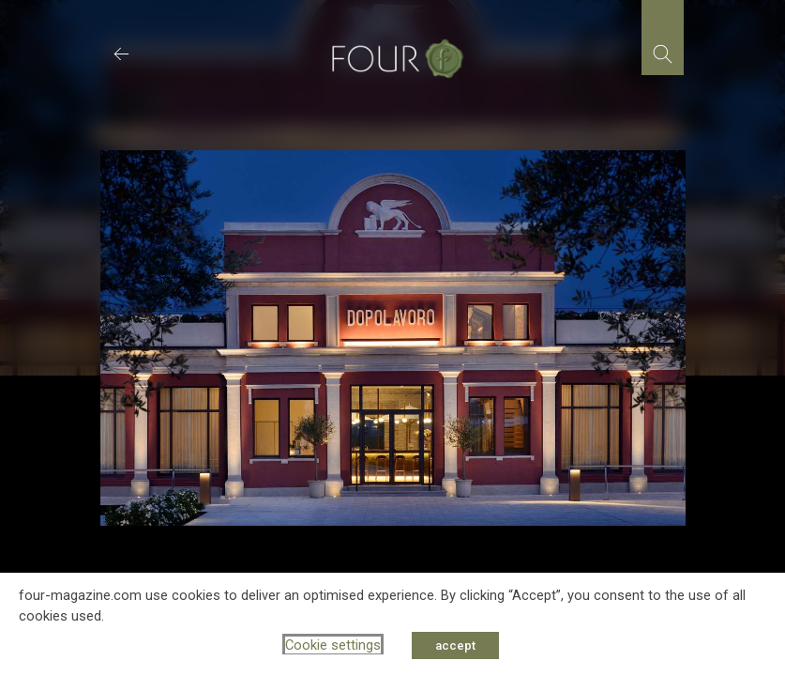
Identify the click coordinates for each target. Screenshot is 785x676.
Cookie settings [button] (333, 645)
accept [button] (455, 645)
